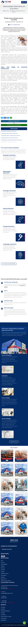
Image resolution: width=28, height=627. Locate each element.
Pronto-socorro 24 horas (6, 616)
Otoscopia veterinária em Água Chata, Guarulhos (7, 491)
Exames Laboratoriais (5, 610)
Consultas (3, 607)
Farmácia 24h (4, 618)
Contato (2, 571)
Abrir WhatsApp (10, 602)
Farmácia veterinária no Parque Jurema (7, 461)
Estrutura (3, 567)
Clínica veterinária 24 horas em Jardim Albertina (7, 505)
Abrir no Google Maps (14, 24)
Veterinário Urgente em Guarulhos (8, 131)
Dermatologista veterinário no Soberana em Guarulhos (21, 461)
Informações (14, 128)
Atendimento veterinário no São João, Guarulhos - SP (7, 476)
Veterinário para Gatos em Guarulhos (9, 133)
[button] (24, 2)
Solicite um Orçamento (14, 121)
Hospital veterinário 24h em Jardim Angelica (21, 534)
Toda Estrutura (14, 441)
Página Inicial (6, 10)
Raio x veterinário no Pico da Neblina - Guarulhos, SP (21, 491)
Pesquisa (3, 577)
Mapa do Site (3, 578)
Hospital (2, 566)
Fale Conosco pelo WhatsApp (14, 125)
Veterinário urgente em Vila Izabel (7, 520)
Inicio (2, 560)
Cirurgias (3, 612)
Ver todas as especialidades (8, 263)
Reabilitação (3, 620)
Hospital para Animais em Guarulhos (7, 534)
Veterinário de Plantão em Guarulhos (9, 137)
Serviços (2, 562)
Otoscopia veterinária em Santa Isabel (21, 520)
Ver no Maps (10, 588)
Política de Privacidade (6, 580)
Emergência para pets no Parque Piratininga (21, 505)
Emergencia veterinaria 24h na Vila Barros (21, 476)
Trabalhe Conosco (4, 573)
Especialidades (4, 564)
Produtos (3, 569)
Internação (3, 614)
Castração (3, 609)
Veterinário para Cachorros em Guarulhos (10, 135)
